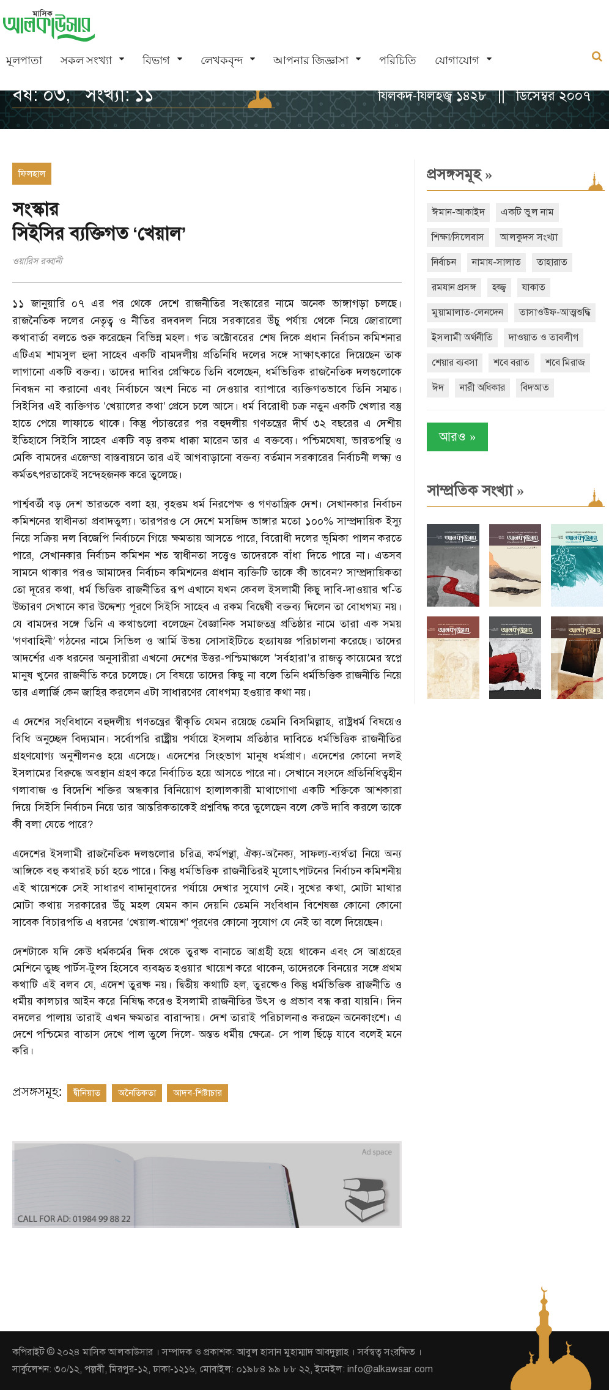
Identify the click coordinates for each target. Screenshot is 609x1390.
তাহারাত (552, 262)
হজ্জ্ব (499, 287)
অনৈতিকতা (137, 1092)
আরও (457, 437)
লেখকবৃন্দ (222, 60)
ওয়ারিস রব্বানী (37, 261)
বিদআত (535, 388)
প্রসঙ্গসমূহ (459, 174)
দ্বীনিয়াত (86, 1092)
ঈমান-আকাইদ (458, 212)
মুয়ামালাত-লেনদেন (467, 312)
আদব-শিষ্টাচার (197, 1092)
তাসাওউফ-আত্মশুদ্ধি (555, 312)
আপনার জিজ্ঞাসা (311, 60)
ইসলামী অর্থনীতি (462, 337)
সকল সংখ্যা (86, 60)
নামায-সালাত (496, 262)
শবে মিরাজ (565, 363)
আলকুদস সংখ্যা (529, 237)
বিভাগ (156, 60)
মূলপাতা (24, 60)
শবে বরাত (511, 363)
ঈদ (438, 388)
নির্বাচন (444, 262)
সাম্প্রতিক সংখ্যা (475, 490)
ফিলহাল (31, 173)
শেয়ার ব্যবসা (455, 363)
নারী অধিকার (482, 388)
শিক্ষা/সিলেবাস (458, 237)
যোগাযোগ (457, 60)
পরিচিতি (397, 60)
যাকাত (533, 287)
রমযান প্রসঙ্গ (454, 287)
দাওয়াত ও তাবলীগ (543, 337)
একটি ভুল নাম (527, 212)
